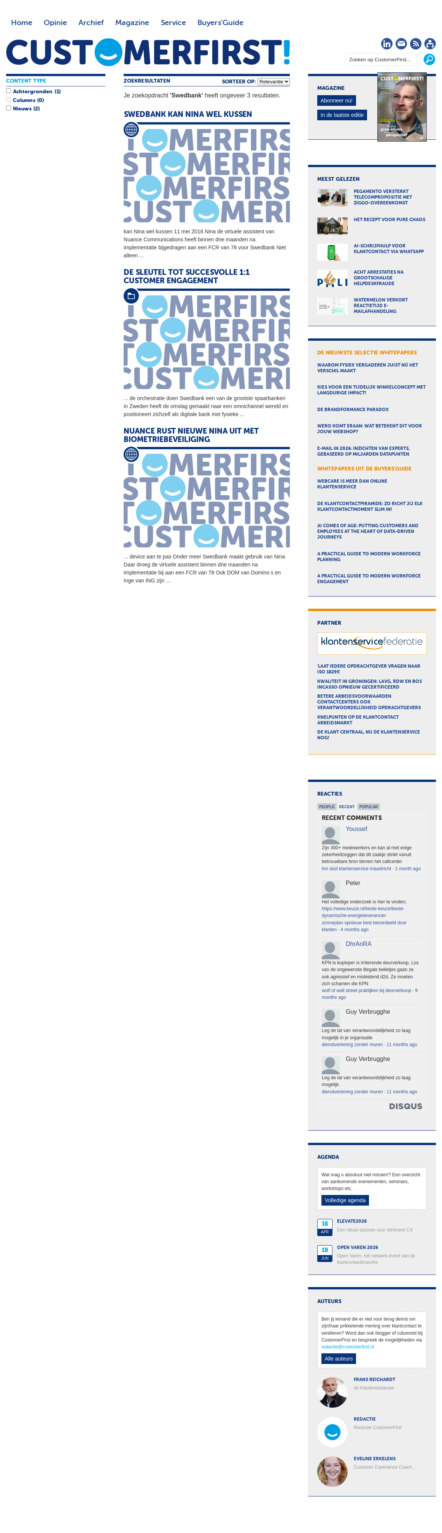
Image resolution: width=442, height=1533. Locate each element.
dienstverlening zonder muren (352, 1044)
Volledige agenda (345, 1200)
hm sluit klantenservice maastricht (356, 868)
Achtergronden (32, 91)
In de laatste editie (342, 115)
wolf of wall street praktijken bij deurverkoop (366, 990)
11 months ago (401, 1044)
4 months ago (354, 929)
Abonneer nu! (337, 100)
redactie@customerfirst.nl (347, 1347)
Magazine (132, 23)
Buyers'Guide (220, 23)
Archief (91, 23)
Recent (347, 807)
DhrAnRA (359, 944)
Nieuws (22, 109)
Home (21, 23)
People (327, 807)
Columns (24, 100)
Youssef (356, 829)
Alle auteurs (339, 1359)
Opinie (55, 23)
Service (173, 23)
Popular (368, 807)
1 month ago (408, 868)
